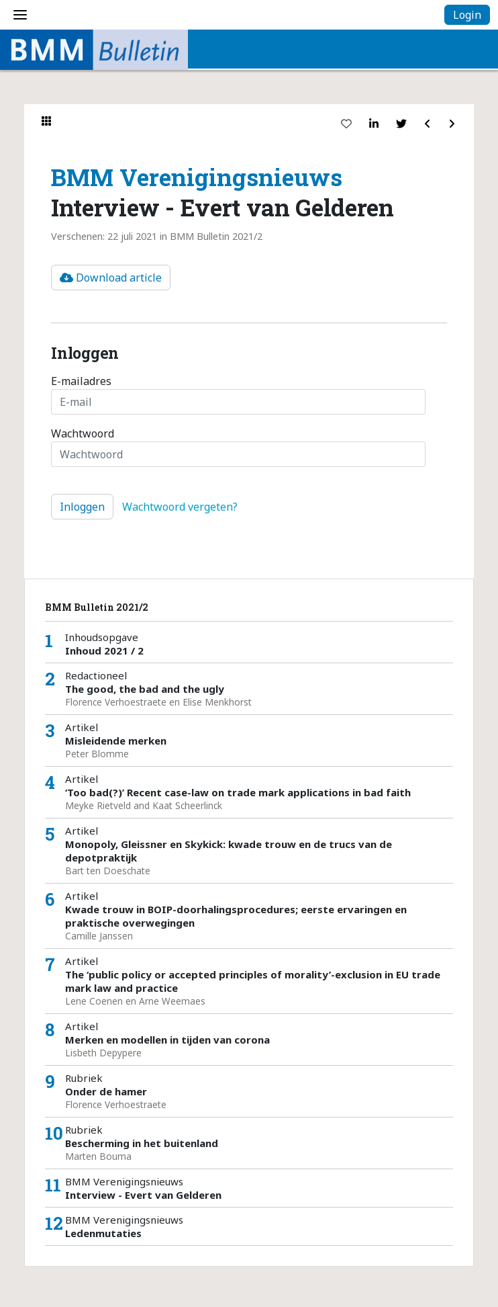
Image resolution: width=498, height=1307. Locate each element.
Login (467, 14)
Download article (111, 277)
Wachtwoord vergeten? (180, 506)
